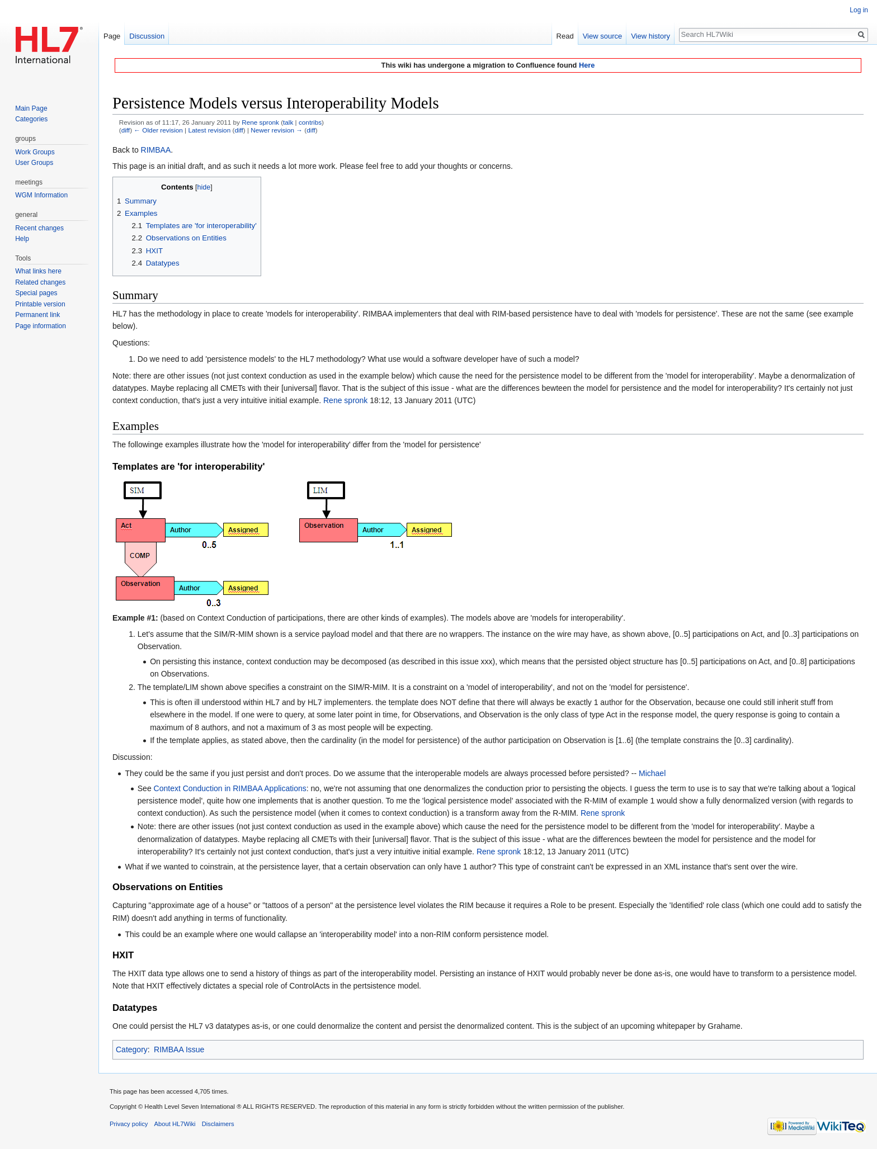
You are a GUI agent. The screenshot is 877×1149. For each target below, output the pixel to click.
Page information (40, 326)
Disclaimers (218, 1123)
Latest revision (209, 130)
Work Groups (34, 152)
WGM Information (41, 195)
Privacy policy (129, 1123)
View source (603, 36)
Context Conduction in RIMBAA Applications (230, 788)
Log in (859, 10)
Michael (652, 773)
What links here (38, 271)
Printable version (40, 304)
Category (132, 1049)
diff (125, 130)
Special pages (36, 293)
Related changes (40, 282)
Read (565, 36)
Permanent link (37, 315)
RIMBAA (156, 149)
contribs (310, 122)
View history (650, 36)
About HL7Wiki (175, 1123)
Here (587, 65)
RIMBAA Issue (179, 1049)
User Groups (34, 163)
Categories (31, 119)
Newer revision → (277, 130)
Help (22, 239)
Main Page (31, 108)
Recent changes (39, 228)
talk (288, 122)
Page (111, 36)
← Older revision (158, 130)
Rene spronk (345, 400)
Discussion (146, 36)
